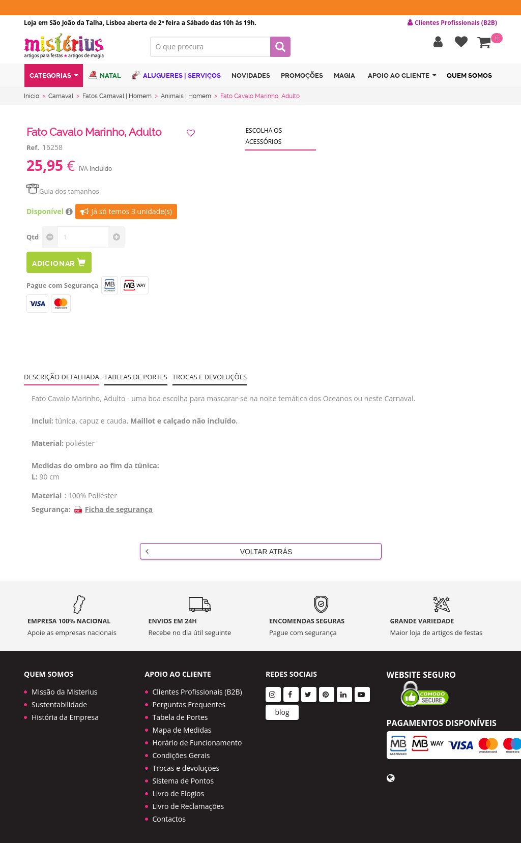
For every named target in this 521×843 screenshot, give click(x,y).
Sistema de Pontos (183, 776)
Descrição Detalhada (61, 378)
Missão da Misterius (64, 688)
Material (47, 497)
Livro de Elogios (179, 789)
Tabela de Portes (180, 713)
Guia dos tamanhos (62, 193)
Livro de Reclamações (188, 802)
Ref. (32, 149)
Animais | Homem (186, 98)
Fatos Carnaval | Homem (117, 98)
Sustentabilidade (59, 700)
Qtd (32, 239)
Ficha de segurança (113, 511)
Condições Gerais (181, 751)
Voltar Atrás (219, 553)
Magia (344, 78)
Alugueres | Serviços (176, 77)
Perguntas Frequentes (189, 700)
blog (282, 708)
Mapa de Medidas (182, 726)
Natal (105, 77)
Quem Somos (469, 78)
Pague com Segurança (62, 287)
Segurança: (51, 511)
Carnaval (60, 98)
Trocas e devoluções (209, 378)
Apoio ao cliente (402, 78)
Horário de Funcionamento (197, 738)
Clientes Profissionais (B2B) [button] (452, 23)
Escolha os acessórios (263, 138)
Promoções (302, 78)
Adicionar (59, 264)
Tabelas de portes (135, 378)
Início (31, 98)
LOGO (79, 48)
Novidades (250, 78)
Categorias (54, 78)
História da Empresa (65, 713)
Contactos (169, 815)
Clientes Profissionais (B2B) (197, 688)
